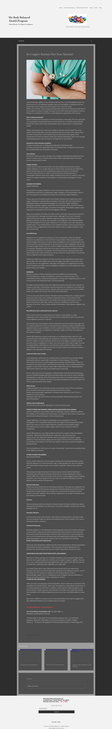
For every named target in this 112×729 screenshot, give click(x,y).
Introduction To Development (29, 665)
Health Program (18, 21)
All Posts (21, 41)
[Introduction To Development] (30, 655)
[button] (91, 41)
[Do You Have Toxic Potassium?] (56, 655)
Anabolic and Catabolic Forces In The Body (81, 665)
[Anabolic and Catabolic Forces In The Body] (82, 655)
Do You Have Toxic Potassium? (55, 665)
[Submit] (57, 711)
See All (92, 646)
